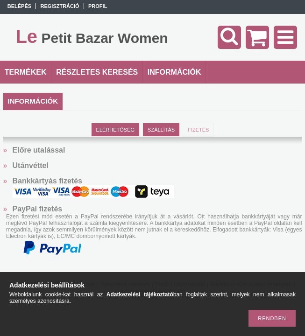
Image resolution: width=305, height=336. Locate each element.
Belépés (19, 6)
